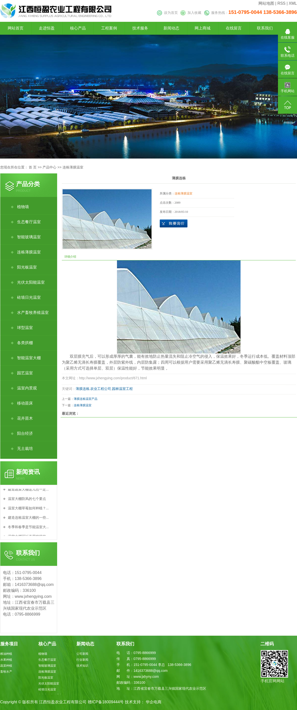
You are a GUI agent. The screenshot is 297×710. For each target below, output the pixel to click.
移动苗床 (25, 403)
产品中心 (49, 167)
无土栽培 (25, 448)
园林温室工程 (122, 389)
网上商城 (202, 28)
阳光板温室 (27, 267)
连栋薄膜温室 (73, 167)
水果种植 (6, 659)
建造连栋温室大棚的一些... (28, 518)
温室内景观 (27, 388)
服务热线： (250, 13)
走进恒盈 (47, 28)
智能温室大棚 (29, 358)
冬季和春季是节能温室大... (28, 528)
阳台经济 (25, 433)
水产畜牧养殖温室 (33, 312)
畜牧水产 (6, 671)
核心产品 (78, 28)
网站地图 (266, 3)
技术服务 (140, 28)
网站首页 (15, 28)
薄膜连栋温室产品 (85, 399)
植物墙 (23, 207)
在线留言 (234, 28)
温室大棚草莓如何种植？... (28, 509)
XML (293, 3)
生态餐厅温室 (29, 222)
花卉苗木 (25, 418)
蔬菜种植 (6, 665)
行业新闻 (82, 659)
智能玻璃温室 (29, 237)
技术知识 (82, 665)
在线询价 (173, 223)
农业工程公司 (100, 389)
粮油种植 (6, 653)
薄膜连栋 (83, 389)
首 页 (33, 167)
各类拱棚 (25, 343)
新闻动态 (171, 28)
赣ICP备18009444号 (106, 702)
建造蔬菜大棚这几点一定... (28, 490)
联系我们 (265, 28)
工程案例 (109, 28)
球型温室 (25, 328)
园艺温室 (25, 373)
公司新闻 (82, 653)
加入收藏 (191, 13)
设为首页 (167, 13)
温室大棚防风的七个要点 (27, 500)
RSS (281, 3)
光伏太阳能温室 (31, 282)
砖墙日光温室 (29, 297)
